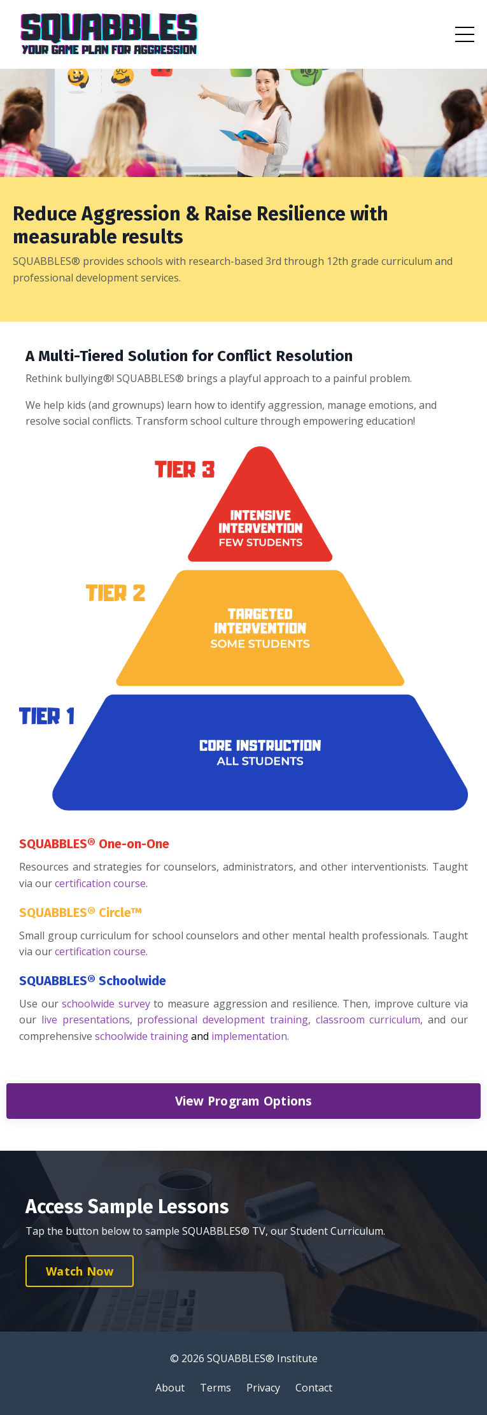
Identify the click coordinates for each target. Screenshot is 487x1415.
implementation (249, 1036)
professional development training (222, 1020)
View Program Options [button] (244, 1100)
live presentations (85, 1020)
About (170, 1388)
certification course (100, 883)
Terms (215, 1388)
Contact (313, 1388)
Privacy (263, 1388)
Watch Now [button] (79, 1271)
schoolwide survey (106, 1004)
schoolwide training (143, 1036)
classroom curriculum (368, 1020)
